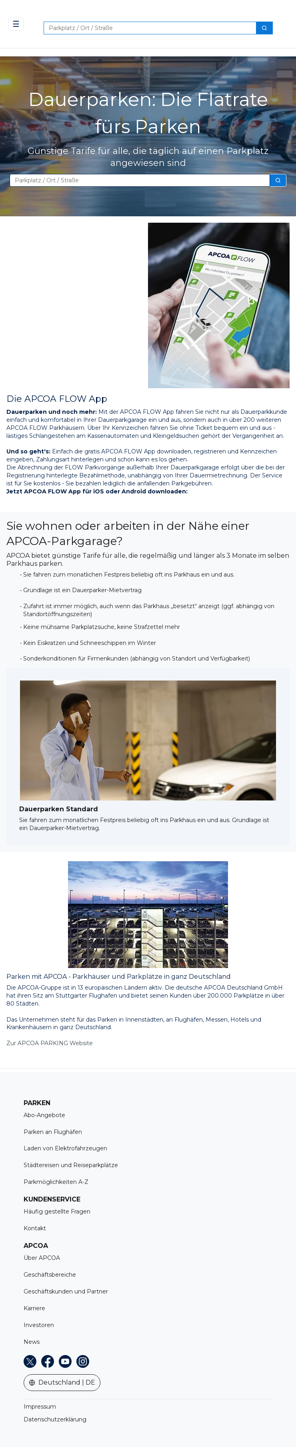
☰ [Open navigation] (16, 24)
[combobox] (147, 28)
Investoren (39, 1325)
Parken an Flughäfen (53, 1132)
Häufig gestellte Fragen (57, 1211)
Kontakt (35, 1228)
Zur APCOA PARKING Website (49, 1043)
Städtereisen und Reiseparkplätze (71, 1165)
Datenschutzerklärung (55, 1419)
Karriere (34, 1308)
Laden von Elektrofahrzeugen (65, 1148)
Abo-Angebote (44, 1115)
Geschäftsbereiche (50, 1274)
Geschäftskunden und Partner (66, 1291)
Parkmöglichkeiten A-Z (56, 1182)
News (32, 1341)
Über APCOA (42, 1257)
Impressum (40, 1406)
